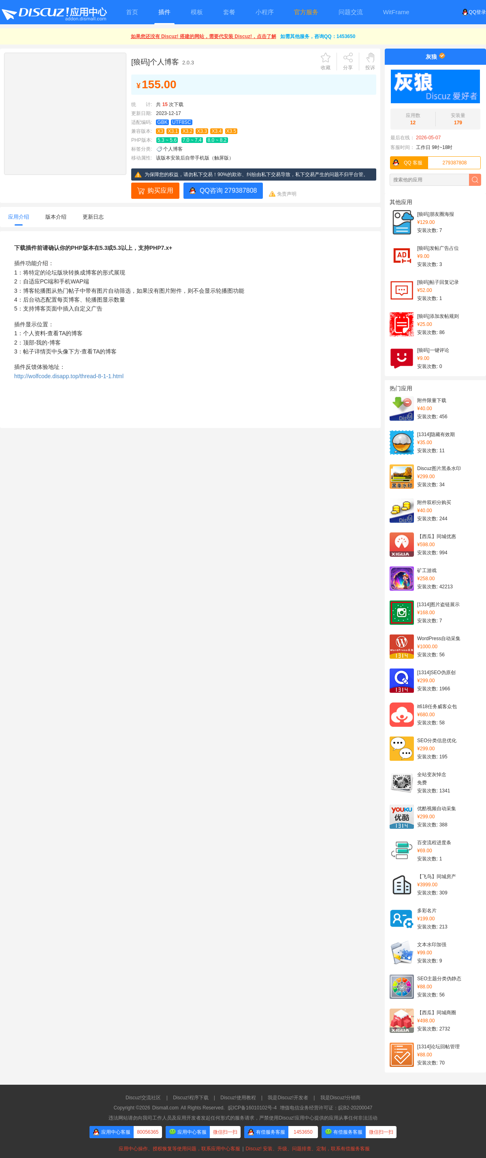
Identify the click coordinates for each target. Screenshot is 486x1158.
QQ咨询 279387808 (228, 190)
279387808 (428, 163)
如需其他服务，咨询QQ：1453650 (317, 36)
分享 (348, 67)
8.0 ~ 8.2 (216, 140)
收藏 (325, 67)
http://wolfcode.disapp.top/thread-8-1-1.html (69, 376)
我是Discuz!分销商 (340, 1098)
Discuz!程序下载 (190, 1098)
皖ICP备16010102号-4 (252, 1108)
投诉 (370, 67)
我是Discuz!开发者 (288, 1098)
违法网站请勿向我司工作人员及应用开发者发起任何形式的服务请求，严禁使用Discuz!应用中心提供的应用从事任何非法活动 (243, 1118)
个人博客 (173, 149)
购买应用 (160, 190)
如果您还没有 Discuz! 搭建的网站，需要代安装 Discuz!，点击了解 (203, 36)
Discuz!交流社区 (143, 1098)
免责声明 (286, 194)
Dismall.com (165, 1108)
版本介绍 (55, 217)
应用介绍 (18, 217)
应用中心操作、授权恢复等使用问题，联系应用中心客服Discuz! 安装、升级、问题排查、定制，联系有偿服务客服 (243, 1149)
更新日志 (93, 217)
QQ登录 (474, 12)
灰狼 (431, 56)
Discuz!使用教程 (238, 1098)
